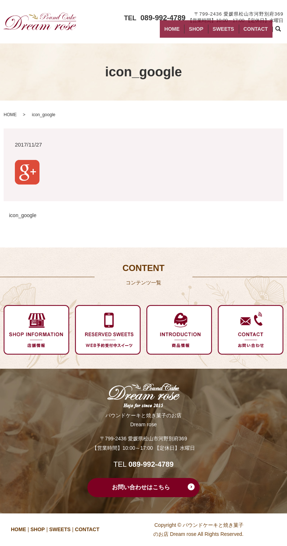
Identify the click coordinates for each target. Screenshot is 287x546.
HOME (193, 32)
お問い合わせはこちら (141, 487)
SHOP (212, 32)
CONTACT (258, 32)
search (282, 32)
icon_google (23, 215)
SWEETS (233, 32)
